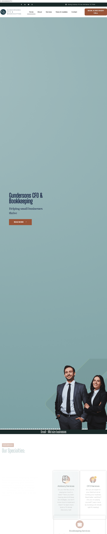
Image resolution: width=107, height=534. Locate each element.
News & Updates (62, 12)
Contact (74, 12)
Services (49, 12)
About (39, 12)
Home (31, 12)
